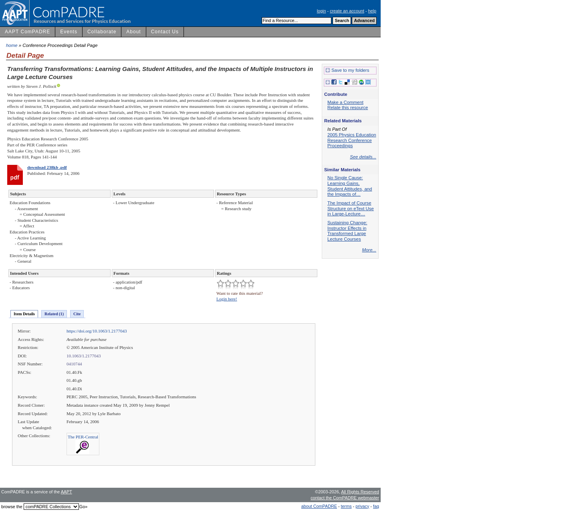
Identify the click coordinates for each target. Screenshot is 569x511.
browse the (11, 506)
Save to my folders (347, 70)
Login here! (226, 298)
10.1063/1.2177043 (84, 355)
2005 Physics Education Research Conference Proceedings (351, 140)
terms (346, 506)
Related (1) (54, 314)
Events (68, 31)
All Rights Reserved (360, 491)
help (372, 10)
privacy (362, 506)
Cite (77, 314)
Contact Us (165, 31)
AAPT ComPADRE (27, 31)
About (133, 31)
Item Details (24, 314)
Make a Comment (345, 102)
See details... (363, 156)
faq (376, 506)
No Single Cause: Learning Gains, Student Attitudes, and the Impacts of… (349, 186)
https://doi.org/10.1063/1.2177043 (97, 330)
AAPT (66, 491)
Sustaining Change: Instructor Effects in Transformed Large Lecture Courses (347, 230)
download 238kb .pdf (47, 167)
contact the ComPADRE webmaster (345, 497)
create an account (347, 10)
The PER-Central (83, 436)
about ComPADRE (319, 506)
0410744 (74, 363)
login (321, 10)
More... (369, 249)
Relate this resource (347, 107)
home (12, 45)
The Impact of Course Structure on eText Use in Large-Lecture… (350, 208)
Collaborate (101, 31)
